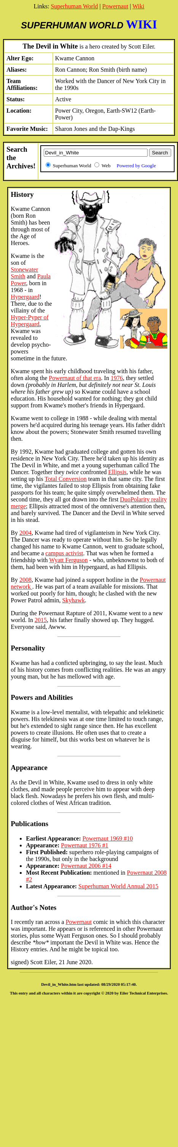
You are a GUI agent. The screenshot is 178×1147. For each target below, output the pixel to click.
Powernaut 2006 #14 (86, 866)
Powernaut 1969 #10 (108, 838)
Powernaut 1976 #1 (84, 845)
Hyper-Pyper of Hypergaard (30, 320)
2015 (41, 620)
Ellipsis (117, 472)
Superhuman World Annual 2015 (118, 886)
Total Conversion (65, 479)
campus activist (64, 553)
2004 (25, 533)
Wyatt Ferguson (68, 560)
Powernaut (115, 6)
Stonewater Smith (24, 273)
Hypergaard (25, 297)
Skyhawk (73, 600)
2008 (25, 580)
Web (129, 165)
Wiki (138, 6)
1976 (117, 378)
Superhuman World (74, 6)
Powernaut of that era (75, 378)
